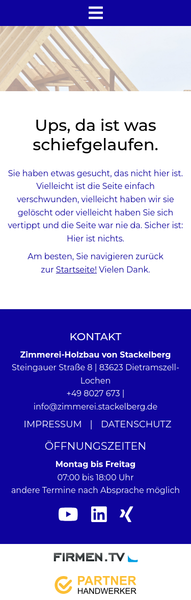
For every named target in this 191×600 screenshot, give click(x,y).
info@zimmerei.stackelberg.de (96, 407)
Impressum (53, 424)
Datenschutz (136, 424)
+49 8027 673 (93, 393)
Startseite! (76, 270)
